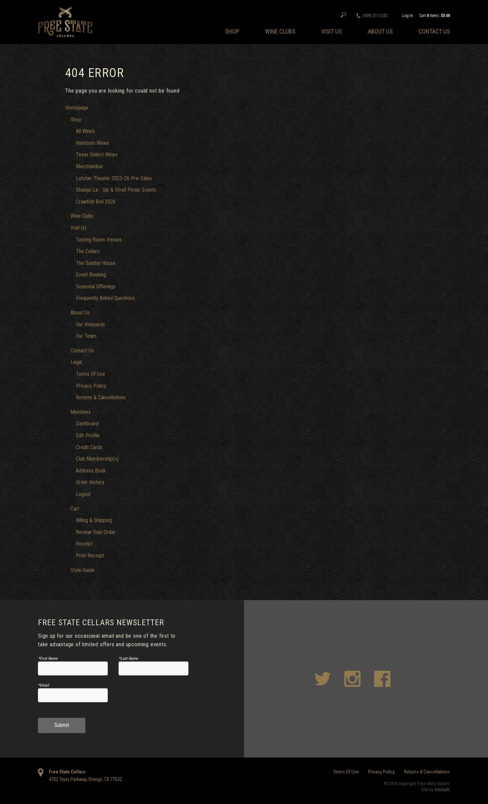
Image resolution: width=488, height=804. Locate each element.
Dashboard (87, 423)
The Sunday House (96, 263)
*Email (43, 685)
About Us (380, 31)
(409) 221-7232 (375, 16)
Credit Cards (89, 447)
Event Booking (91, 274)
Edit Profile (88, 435)
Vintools (442, 789)
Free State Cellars (67, 771)
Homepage (76, 107)
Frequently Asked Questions (105, 298)
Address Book (91, 470)
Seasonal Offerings (96, 286)
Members (80, 412)
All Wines (85, 131)
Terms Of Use (90, 374)
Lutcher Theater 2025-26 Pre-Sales (114, 178)
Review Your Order (96, 532)
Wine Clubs (280, 31)
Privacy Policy (91, 386)
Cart (74, 508)
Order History (90, 482)
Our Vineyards (90, 324)
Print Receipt (90, 555)
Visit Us (331, 31)
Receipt (84, 543)
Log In (407, 15)
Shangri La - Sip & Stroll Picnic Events (116, 190)
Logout (83, 494)
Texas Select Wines (97, 154)
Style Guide (82, 570)
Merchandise (89, 166)
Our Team (86, 336)
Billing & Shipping (94, 520)
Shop (232, 31)
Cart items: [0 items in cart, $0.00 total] (434, 15)
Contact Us (434, 31)
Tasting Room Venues (99, 239)
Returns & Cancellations (101, 397)
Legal (76, 362)
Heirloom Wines (92, 143)
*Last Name (128, 658)
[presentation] (154, 698)
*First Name (48, 658)
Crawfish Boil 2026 (96, 201)
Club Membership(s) (97, 459)
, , (85, 779)
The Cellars (88, 251)
